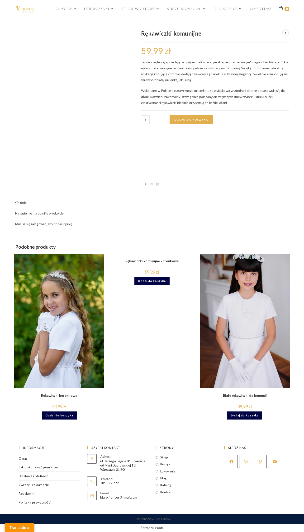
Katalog (165, 485)
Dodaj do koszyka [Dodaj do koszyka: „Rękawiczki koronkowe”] (59, 415)
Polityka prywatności (35, 502)
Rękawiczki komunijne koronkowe (152, 261)
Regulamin (26, 493)
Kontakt (165, 492)
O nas (23, 458)
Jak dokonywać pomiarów (38, 467)
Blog (163, 478)
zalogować (38, 224)
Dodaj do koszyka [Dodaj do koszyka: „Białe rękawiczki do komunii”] (245, 415)
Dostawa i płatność (33, 476)
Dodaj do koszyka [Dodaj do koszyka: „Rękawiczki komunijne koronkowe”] (152, 281)
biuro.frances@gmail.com (118, 497)
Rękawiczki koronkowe (59, 395)
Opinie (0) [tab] (152, 184)
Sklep (164, 457)
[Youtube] (274, 461)
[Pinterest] (260, 461)
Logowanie (167, 471)
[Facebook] (231, 461)
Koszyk (165, 464)
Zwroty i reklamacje (34, 485)
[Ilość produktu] (145, 119)
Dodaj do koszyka (191, 119)
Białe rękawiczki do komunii (245, 395)
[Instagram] (245, 461)
